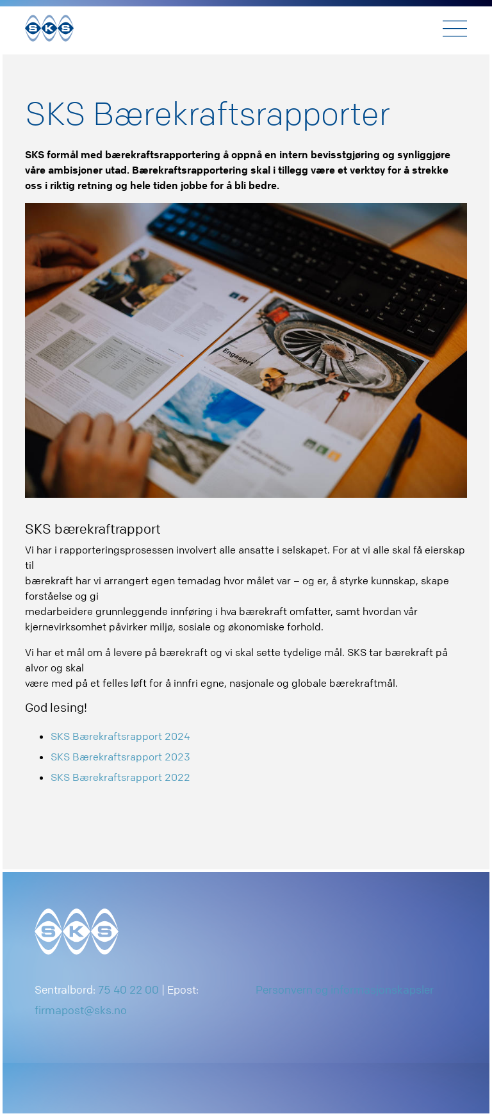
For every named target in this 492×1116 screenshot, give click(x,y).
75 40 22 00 (128, 989)
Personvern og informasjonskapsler (345, 989)
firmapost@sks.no (81, 1010)
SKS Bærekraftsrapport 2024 (120, 736)
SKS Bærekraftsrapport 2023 (120, 756)
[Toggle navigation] (455, 28)
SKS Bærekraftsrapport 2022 (120, 777)
